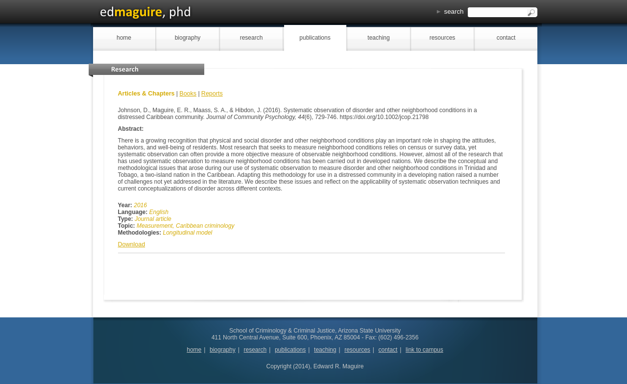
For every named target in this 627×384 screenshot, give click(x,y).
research (251, 37)
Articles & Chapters (146, 93)
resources (443, 37)
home (124, 37)
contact (506, 37)
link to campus (424, 349)
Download (131, 244)
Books (187, 93)
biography (188, 37)
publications (314, 37)
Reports (212, 93)
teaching (378, 37)
